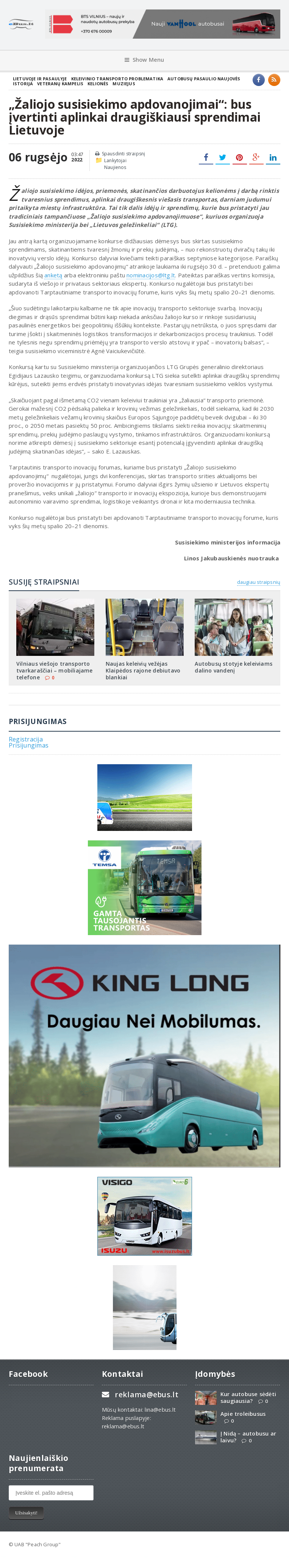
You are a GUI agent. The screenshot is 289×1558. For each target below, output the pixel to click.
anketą (53, 275)
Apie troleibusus (243, 1413)
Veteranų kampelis (60, 83)
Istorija (23, 83)
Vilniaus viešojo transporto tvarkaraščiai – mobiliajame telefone (54, 670)
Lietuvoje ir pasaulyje (40, 79)
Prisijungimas (28, 745)
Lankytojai (115, 160)
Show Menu (144, 59)
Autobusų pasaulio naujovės (203, 79)
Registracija (26, 739)
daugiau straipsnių (258, 582)
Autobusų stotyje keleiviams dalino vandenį (233, 667)
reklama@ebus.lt (146, 1394)
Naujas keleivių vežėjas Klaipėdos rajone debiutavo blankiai (143, 670)
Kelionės (97, 83)
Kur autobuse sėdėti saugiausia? (248, 1397)
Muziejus (123, 83)
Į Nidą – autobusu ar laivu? (248, 1437)
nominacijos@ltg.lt (151, 275)
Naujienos (115, 167)
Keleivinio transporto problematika (117, 79)
